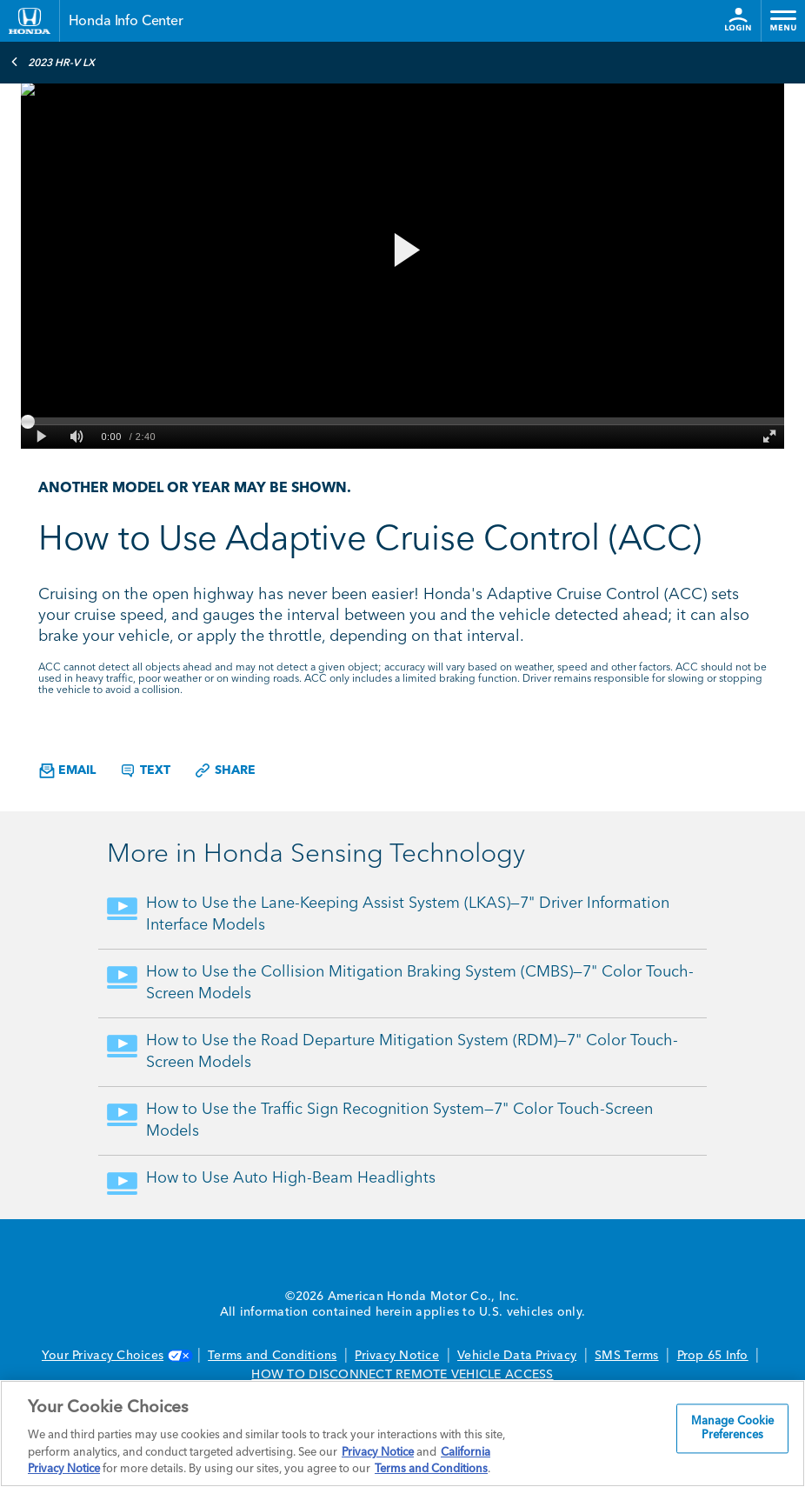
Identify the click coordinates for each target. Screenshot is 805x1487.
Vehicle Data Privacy (516, 1356)
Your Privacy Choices (116, 1356)
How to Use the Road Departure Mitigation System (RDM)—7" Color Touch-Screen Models (412, 1051)
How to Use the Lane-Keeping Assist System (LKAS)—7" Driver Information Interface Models (407, 914)
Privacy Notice (397, 1356)
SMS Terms (626, 1356)
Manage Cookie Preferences (733, 1429)
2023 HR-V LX (52, 61)
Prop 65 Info (712, 1356)
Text (144, 770)
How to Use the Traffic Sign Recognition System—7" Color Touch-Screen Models (399, 1120)
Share (225, 770)
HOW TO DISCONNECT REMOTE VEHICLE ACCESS (402, 1375)
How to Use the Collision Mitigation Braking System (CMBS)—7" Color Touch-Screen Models (420, 983)
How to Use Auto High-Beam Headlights (291, 1178)
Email (67, 771)
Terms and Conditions (272, 1356)
